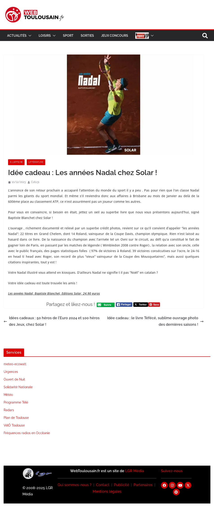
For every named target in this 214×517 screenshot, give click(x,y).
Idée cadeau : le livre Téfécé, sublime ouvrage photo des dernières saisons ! (155, 321)
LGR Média (134, 471)
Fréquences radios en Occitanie (27, 433)
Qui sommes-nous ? (74, 485)
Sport (68, 35)
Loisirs (45, 35)
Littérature (36, 162)
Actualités (17, 35)
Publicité (121, 485)
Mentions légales (107, 491)
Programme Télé (16, 402)
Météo (8, 394)
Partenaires (143, 485)
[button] (29, 35)
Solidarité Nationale (18, 387)
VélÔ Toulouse (14, 425)
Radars (9, 410)
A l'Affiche (16, 162)
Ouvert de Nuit (14, 379)
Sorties (87, 35)
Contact (102, 485)
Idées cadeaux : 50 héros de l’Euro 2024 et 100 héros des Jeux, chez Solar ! (52, 321)
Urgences (11, 372)
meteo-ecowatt (15, 364)
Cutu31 (35, 182)
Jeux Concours (114, 35)
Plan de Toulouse (16, 417)
